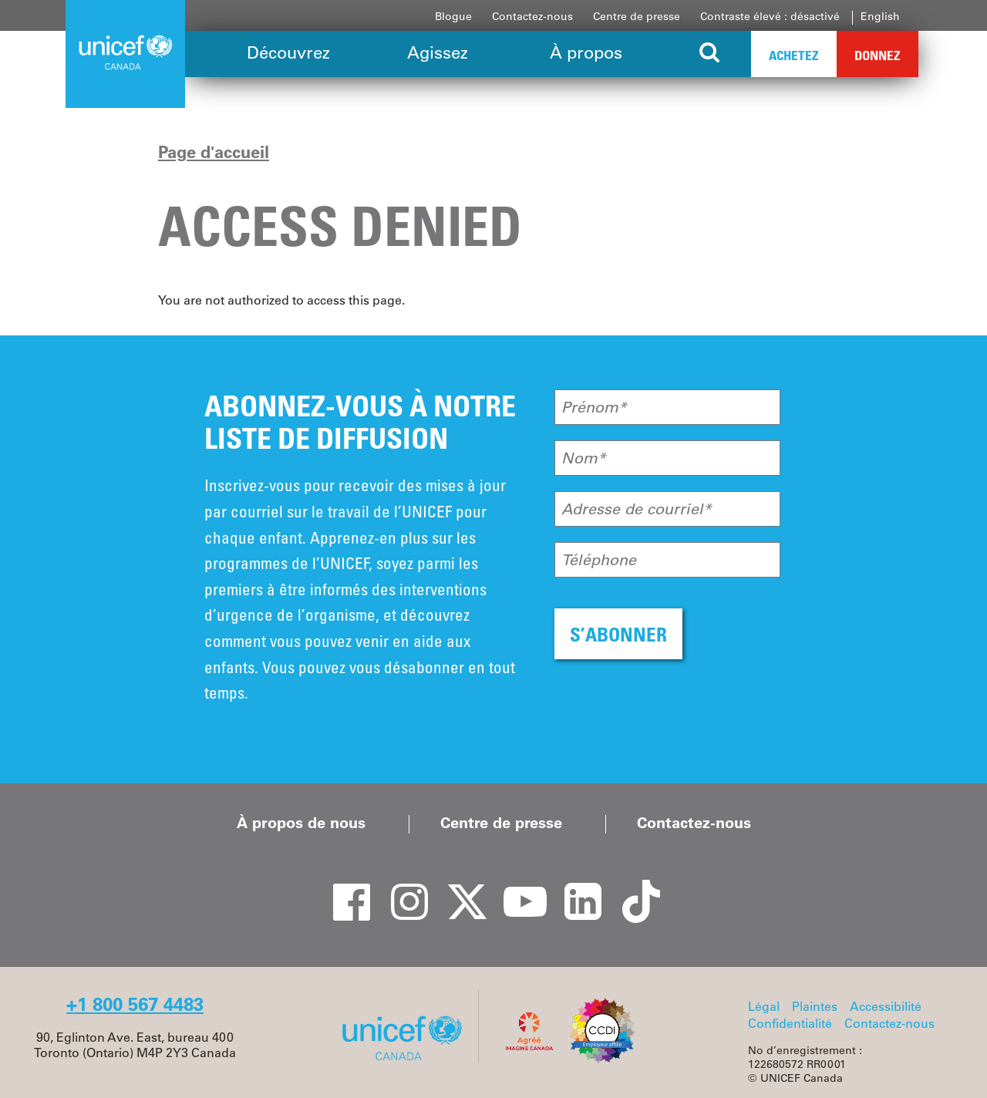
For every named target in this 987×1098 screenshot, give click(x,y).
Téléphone (598, 560)
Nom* (583, 458)
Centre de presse (636, 16)
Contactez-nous (532, 16)
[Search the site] (710, 54)
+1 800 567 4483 (135, 1004)
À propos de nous (301, 822)
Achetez (794, 55)
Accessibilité (885, 1006)
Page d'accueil (213, 152)
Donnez (877, 55)
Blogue (453, 16)
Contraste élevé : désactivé (770, 16)
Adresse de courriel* (636, 509)
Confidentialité (790, 1023)
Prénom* (594, 407)
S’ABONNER (618, 634)
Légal (764, 1006)
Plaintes (814, 1006)
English (880, 16)
